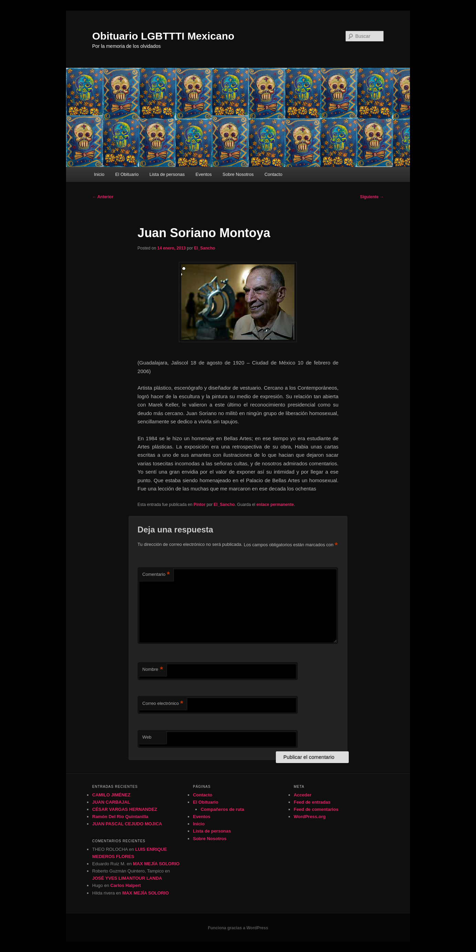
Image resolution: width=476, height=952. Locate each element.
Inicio (99, 174)
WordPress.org (310, 816)
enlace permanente (275, 504)
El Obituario (127, 174)
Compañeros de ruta (222, 809)
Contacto (273, 174)
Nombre (152, 670)
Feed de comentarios (316, 809)
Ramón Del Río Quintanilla (120, 816)
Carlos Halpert (125, 885)
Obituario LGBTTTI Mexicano (163, 36)
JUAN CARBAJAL (111, 802)
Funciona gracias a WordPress (238, 927)
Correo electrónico (162, 704)
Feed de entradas (312, 802)
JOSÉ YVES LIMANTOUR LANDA (127, 878)
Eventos (204, 174)
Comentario (156, 575)
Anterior (102, 196)
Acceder (302, 794)
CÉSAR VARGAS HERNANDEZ (124, 809)
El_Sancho (204, 248)
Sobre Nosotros (238, 174)
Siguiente (372, 196)
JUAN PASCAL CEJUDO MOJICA (127, 823)
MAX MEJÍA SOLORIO (156, 863)
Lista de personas (167, 174)
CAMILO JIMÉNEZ (111, 794)
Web (147, 737)
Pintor (200, 504)
